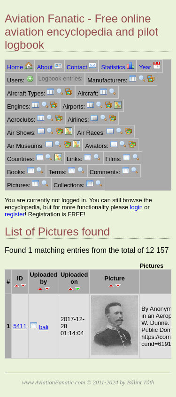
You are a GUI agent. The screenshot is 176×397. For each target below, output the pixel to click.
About (49, 67)
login (136, 207)
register (15, 214)
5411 (19, 326)
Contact (82, 67)
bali (43, 327)
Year (149, 67)
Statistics (117, 67)
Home (19, 67)
